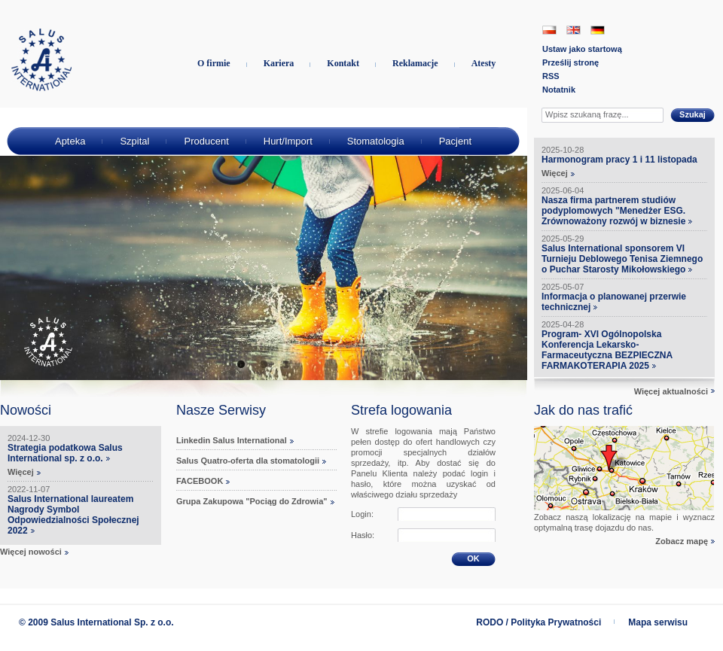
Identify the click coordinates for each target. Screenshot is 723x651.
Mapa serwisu (658, 622)
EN (573, 30)
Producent (206, 141)
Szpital (134, 141)
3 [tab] (286, 365)
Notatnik (558, 89)
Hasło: (362, 535)
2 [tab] (263, 365)
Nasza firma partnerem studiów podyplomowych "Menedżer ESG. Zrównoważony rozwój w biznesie (613, 211)
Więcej (21, 471)
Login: (362, 514)
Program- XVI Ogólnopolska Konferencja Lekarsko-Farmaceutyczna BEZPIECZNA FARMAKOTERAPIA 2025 (607, 350)
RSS (551, 76)
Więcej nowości (31, 551)
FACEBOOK (199, 480)
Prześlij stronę (570, 62)
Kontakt (343, 63)
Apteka (70, 141)
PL (549, 30)
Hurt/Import (288, 141)
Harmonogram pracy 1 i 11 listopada (619, 159)
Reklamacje (415, 63)
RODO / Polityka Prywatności (538, 622)
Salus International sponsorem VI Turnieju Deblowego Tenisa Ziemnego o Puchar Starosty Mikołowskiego (622, 259)
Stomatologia (375, 141)
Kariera (279, 63)
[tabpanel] (263, 244)
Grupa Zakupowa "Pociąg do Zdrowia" (252, 501)
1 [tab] (241, 365)
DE (597, 30)
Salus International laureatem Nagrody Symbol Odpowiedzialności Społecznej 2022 (73, 515)
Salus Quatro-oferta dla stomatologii (247, 460)
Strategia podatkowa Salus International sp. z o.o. (65, 453)
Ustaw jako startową (582, 48)
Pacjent (455, 141)
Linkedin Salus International (231, 440)
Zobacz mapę (681, 541)
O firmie (213, 63)
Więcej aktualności (671, 391)
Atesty (483, 63)
